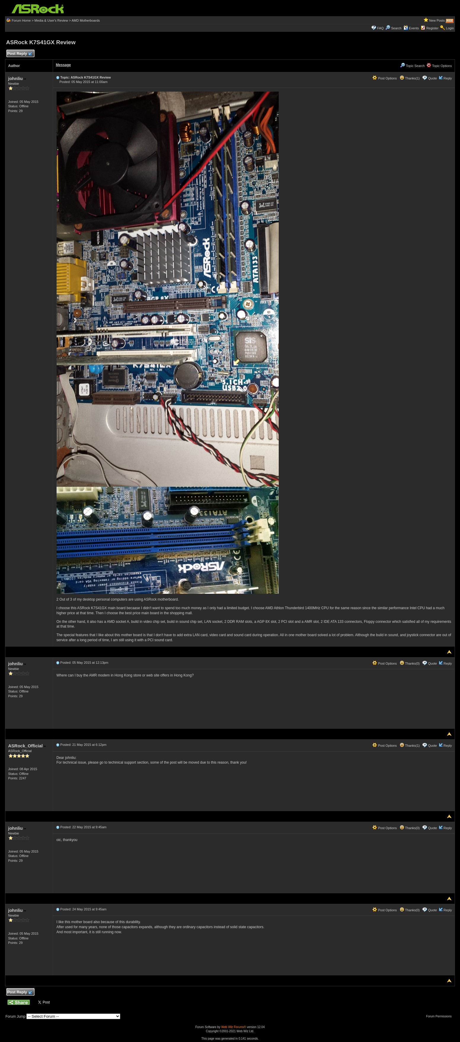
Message (63, 65)
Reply (447, 78)
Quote (432, 78)
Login (450, 28)
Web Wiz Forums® (233, 1027)
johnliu (17, 78)
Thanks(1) (410, 78)
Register (432, 28)
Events (411, 28)
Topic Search (412, 66)
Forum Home (21, 20)
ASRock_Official (27, 745)
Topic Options (439, 66)
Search (396, 28)
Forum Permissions (440, 1016)
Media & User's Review (51, 20)
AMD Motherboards (86, 20)
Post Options (384, 78)
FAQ (380, 28)
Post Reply (19, 53)
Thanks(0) (410, 663)
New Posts (437, 20)
